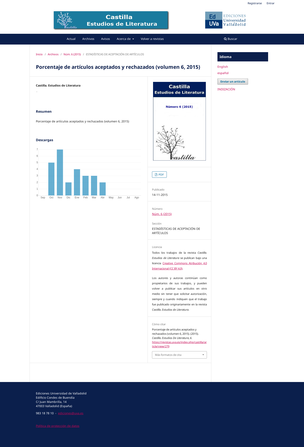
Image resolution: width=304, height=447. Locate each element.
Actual (71, 39)
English (222, 67)
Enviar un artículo (232, 81)
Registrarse (255, 3)
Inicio (39, 54)
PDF (161, 174)
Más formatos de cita (168, 355)
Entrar (270, 3)
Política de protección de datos (57, 426)
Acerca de (124, 39)
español (223, 73)
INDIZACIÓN (226, 89)
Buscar (230, 39)
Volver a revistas (152, 39)
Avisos (105, 39)
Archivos (88, 39)
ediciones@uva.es (70, 413)
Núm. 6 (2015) (72, 54)
